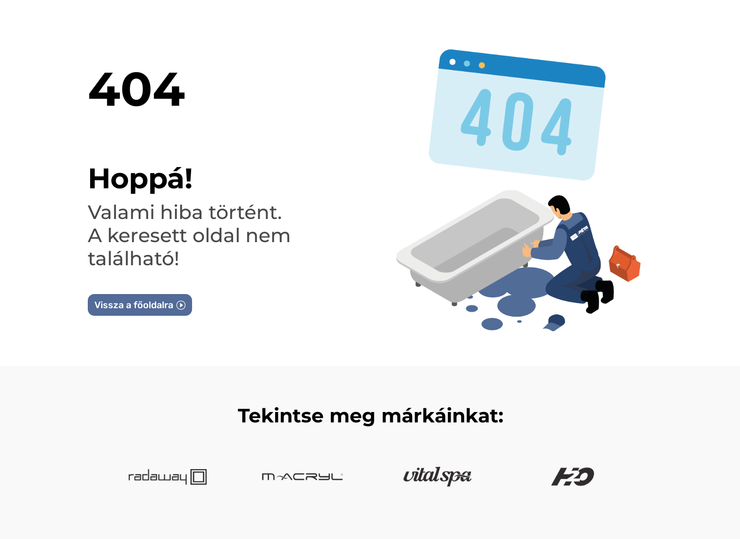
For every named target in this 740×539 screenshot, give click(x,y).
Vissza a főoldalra (133, 305)
